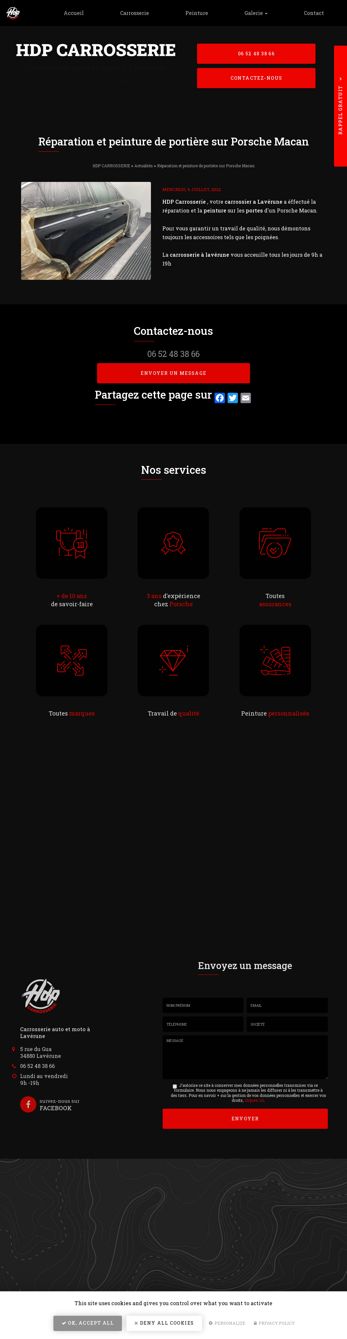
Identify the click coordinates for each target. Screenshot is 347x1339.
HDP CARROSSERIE (111, 165)
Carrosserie (144, 12)
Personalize (227, 1325)
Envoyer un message (173, 373)
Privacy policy (274, 1325)
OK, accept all (88, 1324)
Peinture (204, 12)
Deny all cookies (164, 1324)
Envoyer (245, 1118)
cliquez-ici (254, 1100)
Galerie (260, 12)
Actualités (143, 165)
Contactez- (256, 78)
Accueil (87, 12)
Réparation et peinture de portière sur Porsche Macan (205, 165)
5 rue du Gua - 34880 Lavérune (98, 82)
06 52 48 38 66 (256, 53)
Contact (315, 12)
